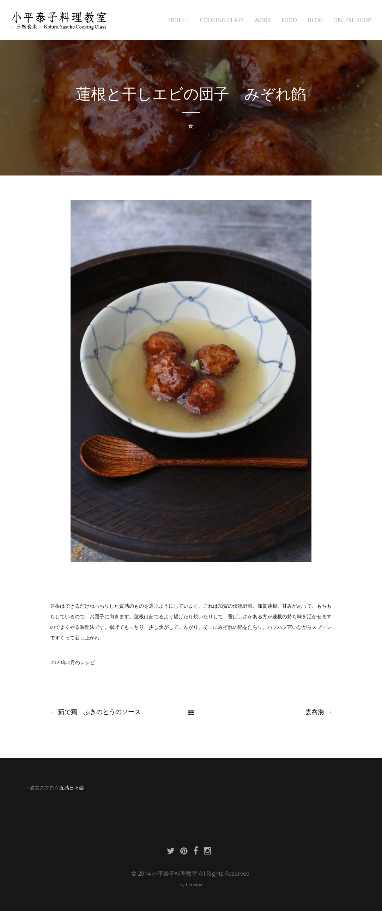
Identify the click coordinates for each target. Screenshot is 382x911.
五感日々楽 (71, 788)
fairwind (194, 884)
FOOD (289, 20)
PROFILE (178, 20)
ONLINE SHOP (352, 20)
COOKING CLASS (222, 20)
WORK (262, 20)
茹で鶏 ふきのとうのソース (95, 711)
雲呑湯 (318, 711)
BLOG (315, 20)
